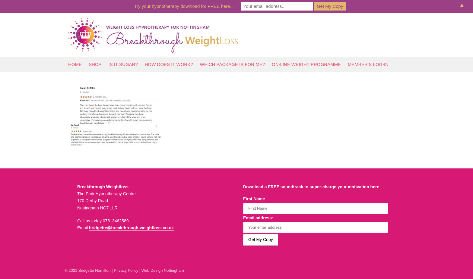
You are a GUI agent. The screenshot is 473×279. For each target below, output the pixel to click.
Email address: (258, 217)
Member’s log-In (368, 64)
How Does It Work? (169, 64)
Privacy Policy (126, 270)
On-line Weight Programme (306, 64)
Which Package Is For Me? (232, 64)
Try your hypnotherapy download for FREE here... (184, 6)
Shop (95, 64)
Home (75, 64)
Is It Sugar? (123, 64)
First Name (254, 198)
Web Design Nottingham (162, 270)
